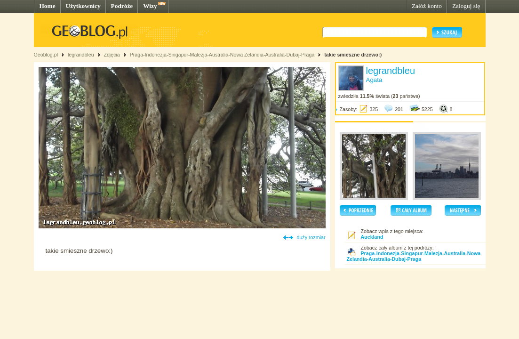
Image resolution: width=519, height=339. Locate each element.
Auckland (372, 237)
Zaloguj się (466, 5)
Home (48, 5)
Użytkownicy (83, 5)
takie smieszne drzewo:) (353, 54)
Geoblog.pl (46, 54)
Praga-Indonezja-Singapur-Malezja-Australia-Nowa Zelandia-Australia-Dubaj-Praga (222, 54)
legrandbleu (81, 54)
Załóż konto (427, 5)
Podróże (122, 5)
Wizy (150, 5)
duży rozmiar (311, 237)
